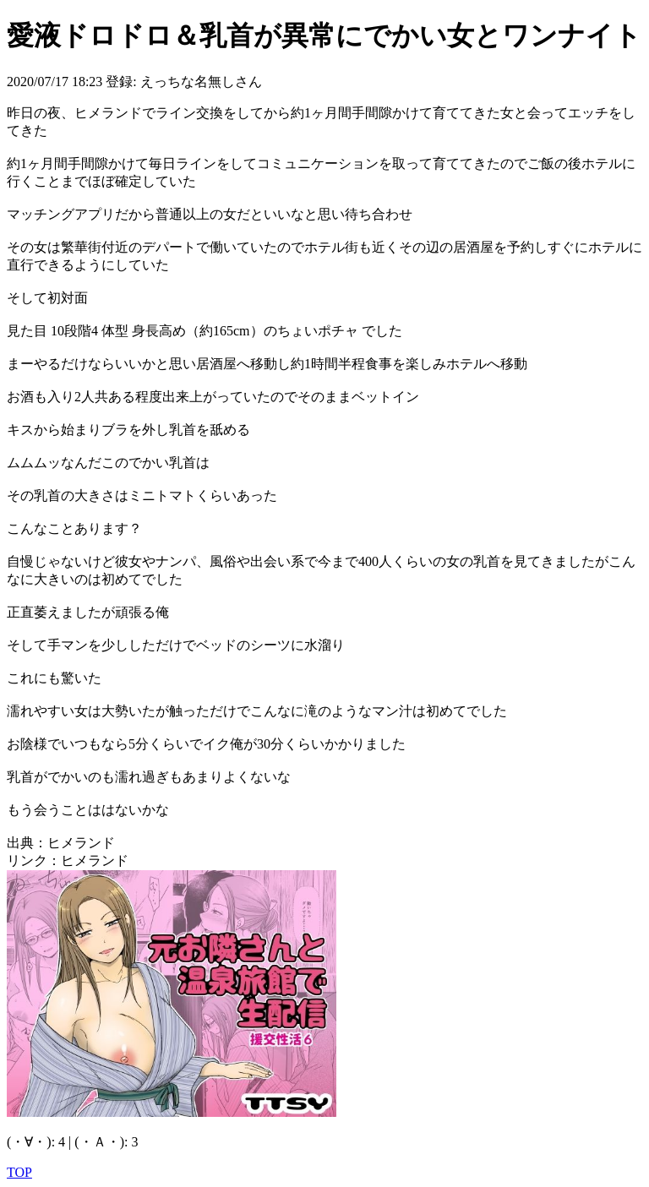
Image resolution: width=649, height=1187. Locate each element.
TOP (19, 1172)
